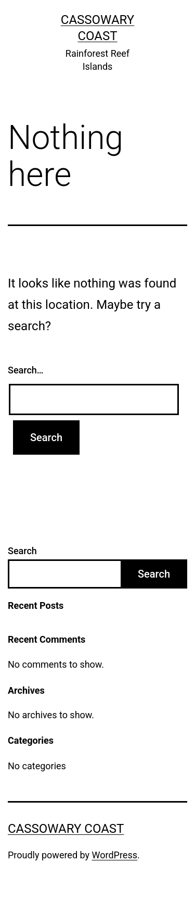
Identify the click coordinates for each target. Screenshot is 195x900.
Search (22, 550)
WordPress (114, 854)
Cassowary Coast (66, 828)
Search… (26, 370)
